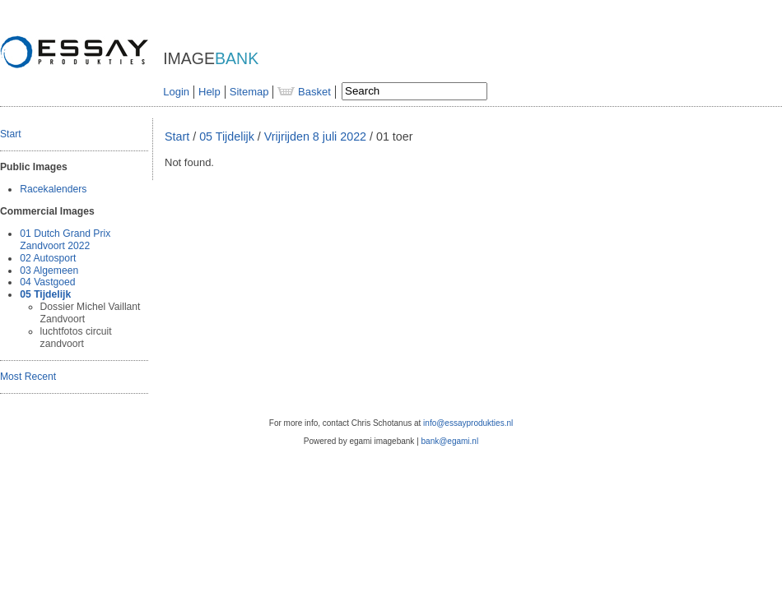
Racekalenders (53, 189)
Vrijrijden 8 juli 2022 (315, 136)
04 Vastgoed (47, 282)
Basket (303, 92)
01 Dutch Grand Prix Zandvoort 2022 (65, 240)
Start (10, 134)
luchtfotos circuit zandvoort (76, 337)
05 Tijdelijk (45, 294)
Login (176, 92)
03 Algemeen (49, 270)
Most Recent (28, 376)
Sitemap (249, 92)
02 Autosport (48, 258)
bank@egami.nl (450, 441)
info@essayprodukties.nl (468, 423)
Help (209, 92)
